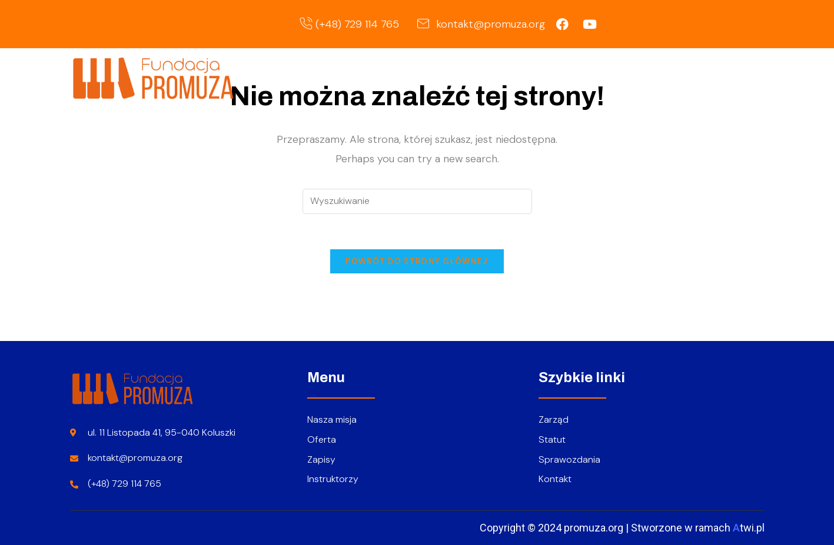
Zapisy (670, 77)
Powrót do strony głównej (416, 261)
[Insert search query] (417, 201)
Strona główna (457, 77)
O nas (537, 77)
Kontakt (729, 77)
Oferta (605, 77)
